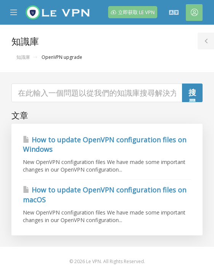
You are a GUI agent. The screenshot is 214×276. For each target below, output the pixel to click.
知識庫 (23, 57)
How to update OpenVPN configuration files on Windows (104, 144)
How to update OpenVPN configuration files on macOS (104, 194)
